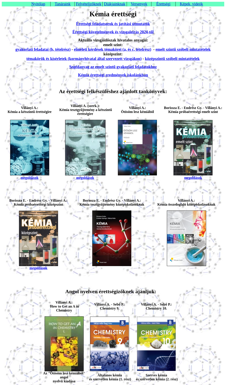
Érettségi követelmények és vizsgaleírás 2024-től (113, 32)
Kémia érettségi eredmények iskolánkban (113, 75)
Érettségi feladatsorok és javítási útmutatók (113, 24)
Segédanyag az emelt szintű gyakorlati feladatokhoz (113, 67)
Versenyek (139, 4)
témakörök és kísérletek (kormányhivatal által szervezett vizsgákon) (84, 58)
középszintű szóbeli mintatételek (172, 58)
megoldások (30, 178)
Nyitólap (38, 4)
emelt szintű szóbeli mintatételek (183, 49)
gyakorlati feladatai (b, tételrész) (43, 49)
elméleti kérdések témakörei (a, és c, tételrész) (112, 49)
